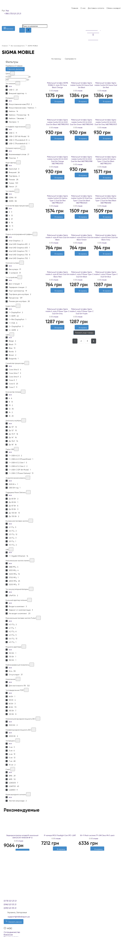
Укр (7, 10)
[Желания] (104, 294)
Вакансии (8, 934)
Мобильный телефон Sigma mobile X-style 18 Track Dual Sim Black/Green (82, 237)
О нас (83, 8)
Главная (74, 8)
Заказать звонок (13, 921)
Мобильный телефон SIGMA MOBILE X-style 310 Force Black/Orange (57, 85)
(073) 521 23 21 (10, 901)
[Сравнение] (87, 24)
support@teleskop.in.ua (19, 916)
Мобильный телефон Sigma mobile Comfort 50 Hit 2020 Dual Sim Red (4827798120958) (81, 159)
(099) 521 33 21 (10, 908)
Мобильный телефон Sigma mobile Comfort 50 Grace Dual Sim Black (81, 85)
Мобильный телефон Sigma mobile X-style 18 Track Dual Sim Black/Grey (106, 237)
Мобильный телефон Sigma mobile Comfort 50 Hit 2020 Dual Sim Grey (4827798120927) (106, 122)
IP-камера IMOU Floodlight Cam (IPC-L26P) (60, 835)
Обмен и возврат (113, 8)
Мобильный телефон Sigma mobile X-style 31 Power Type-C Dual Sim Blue (106, 274)
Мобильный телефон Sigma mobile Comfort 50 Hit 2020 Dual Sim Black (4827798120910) (57, 122)
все (10, 86)
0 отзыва (55, 91)
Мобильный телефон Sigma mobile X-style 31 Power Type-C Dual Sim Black (82, 274)
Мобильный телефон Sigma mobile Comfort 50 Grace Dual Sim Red (105, 85)
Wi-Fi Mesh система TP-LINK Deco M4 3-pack (97, 835)
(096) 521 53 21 (10, 904)
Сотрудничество (12, 932)
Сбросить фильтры (15, 69)
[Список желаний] (87, 21)
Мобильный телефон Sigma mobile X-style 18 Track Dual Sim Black (57, 237)
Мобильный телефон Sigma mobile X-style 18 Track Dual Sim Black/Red (57, 274)
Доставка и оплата (96, 8)
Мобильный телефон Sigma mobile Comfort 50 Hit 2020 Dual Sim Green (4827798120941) (81, 122)
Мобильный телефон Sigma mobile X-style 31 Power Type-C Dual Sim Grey (57, 311)
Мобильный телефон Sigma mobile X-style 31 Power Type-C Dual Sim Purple (82, 311)
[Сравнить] (107, 294)
